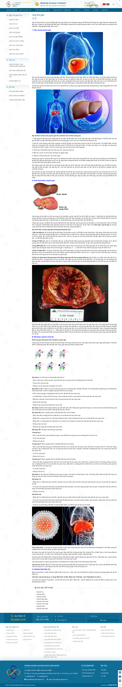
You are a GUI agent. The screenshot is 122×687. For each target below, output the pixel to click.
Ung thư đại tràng (42, 599)
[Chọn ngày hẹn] (70, 620)
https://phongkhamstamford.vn (58, 679)
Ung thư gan (10, 630)
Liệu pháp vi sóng (50, 652)
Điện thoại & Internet (108, 633)
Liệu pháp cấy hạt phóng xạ (53, 642)
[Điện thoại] (104, 616)
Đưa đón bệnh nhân (108, 630)
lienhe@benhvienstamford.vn (35, 679)
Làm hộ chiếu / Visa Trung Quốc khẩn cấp (84, 631)
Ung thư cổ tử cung (42, 601)
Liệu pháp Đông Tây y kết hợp (54, 649)
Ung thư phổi (41, 594)
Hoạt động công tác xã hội (81, 638)
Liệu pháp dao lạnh (50, 633)
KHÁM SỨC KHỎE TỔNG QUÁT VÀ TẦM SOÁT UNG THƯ (54, 656)
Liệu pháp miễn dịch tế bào (53, 639)
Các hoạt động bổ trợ (79, 635)
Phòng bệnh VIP (78, 641)
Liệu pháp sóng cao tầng (52, 645)
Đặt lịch (103, 620)
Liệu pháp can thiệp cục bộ (53, 630)
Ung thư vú (40, 592)
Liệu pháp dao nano (51, 636)
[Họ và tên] (70, 616)
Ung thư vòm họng (42, 604)
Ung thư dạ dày (41, 596)
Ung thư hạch (41, 606)
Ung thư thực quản (42, 608)
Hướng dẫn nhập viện (108, 636)
